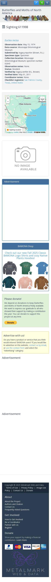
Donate (29, 490)
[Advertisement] (25, 212)
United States (17, 82)
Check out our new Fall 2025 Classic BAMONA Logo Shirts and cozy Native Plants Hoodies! (25, 255)
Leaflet (16, 132)
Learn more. (21, 540)
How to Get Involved (14, 519)
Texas (7, 82)
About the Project (12, 501)
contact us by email (37, 345)
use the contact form (15, 348)
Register (8, 527)
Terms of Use (12, 487)
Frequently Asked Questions (17, 509)
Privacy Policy (27, 487)
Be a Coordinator (12, 522)
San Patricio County (33, 80)
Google (30, 132)
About (8, 497)
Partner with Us (11, 525)
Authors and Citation (14, 504)
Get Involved (12, 515)
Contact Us (18, 490)
